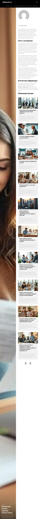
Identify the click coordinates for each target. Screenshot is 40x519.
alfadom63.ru (7, 2)
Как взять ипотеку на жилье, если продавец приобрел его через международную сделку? (27, 338)
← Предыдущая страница (25, 381)
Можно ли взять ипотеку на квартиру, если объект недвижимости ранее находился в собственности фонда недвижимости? (27, 365)
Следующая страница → (30, 381)
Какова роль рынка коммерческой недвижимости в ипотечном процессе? (27, 112)
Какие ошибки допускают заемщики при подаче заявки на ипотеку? (27, 258)
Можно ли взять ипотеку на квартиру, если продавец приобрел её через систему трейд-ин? (27, 312)
